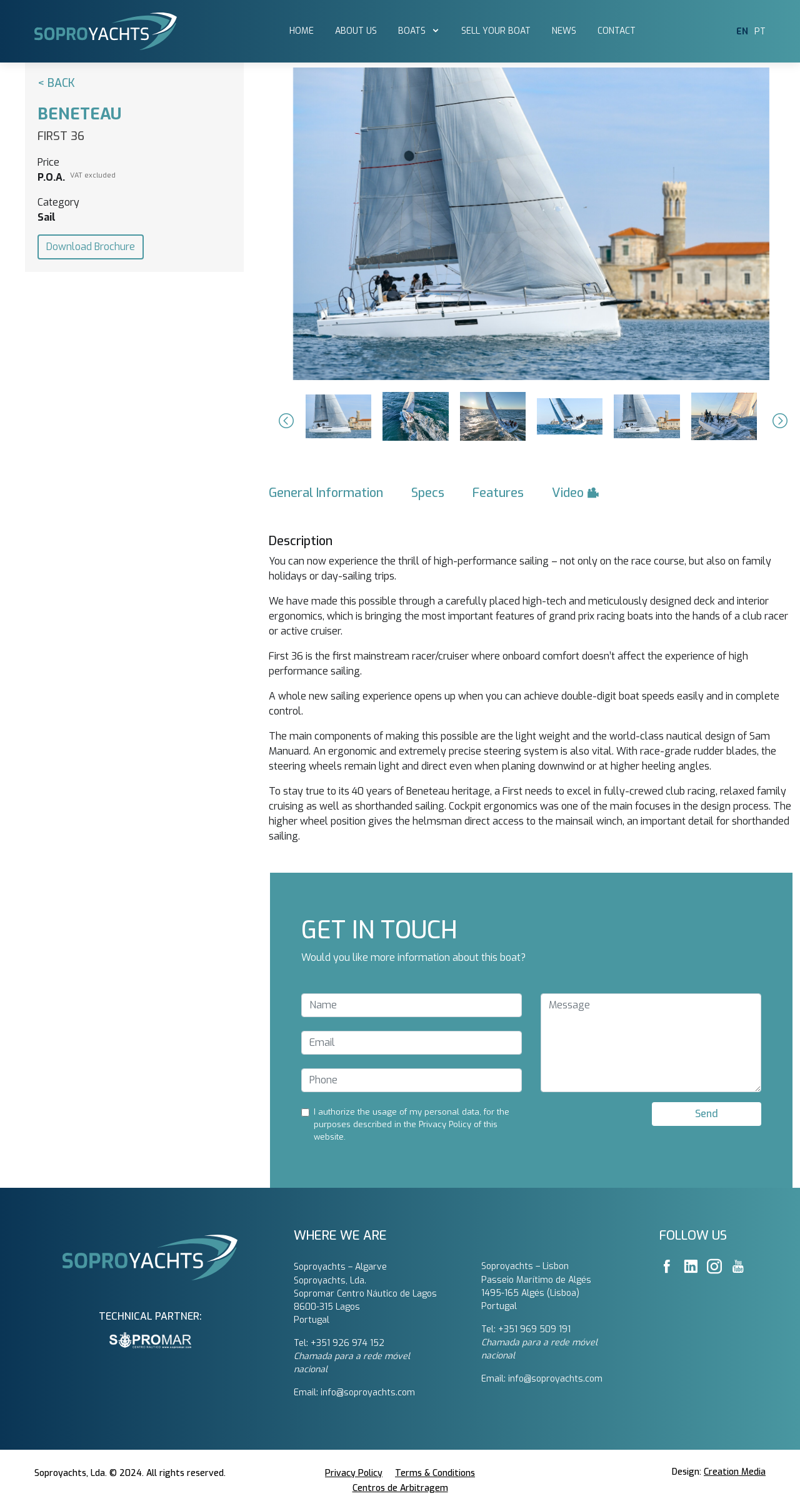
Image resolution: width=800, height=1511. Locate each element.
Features (498, 492)
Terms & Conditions (435, 1473)
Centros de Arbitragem (400, 1488)
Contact (617, 31)
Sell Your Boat (496, 31)
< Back (56, 83)
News (564, 31)
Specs (427, 492)
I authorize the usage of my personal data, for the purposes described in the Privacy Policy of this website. (411, 1124)
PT (760, 32)
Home (301, 31)
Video (575, 492)
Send (706, 1113)
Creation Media (735, 1472)
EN (742, 32)
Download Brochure (90, 246)
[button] (284, 420)
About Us (356, 31)
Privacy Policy (353, 1473)
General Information (326, 492)
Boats (413, 31)
